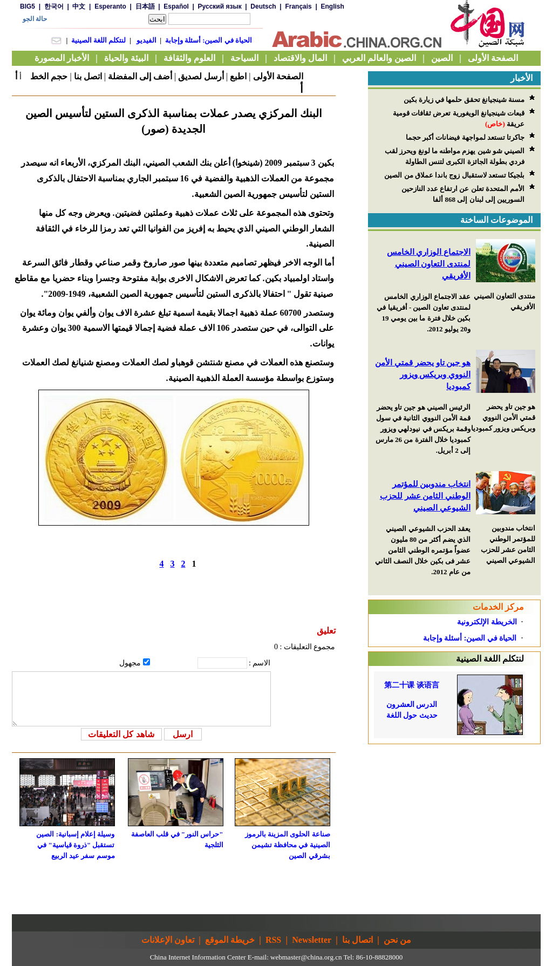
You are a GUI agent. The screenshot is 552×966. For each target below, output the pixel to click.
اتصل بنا (88, 76)
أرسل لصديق (201, 76)
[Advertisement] (454, 811)
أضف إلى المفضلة (140, 76)
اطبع (238, 76)
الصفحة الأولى (278, 76)
